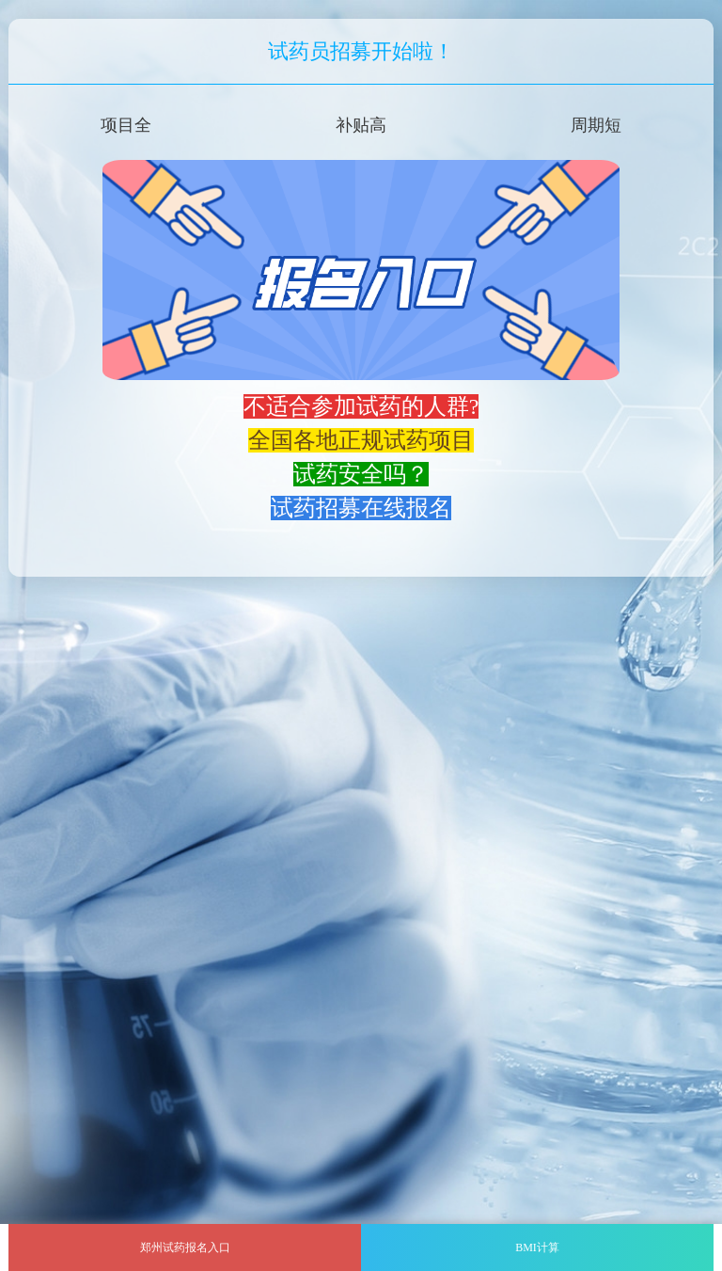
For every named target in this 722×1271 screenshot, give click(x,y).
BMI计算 (537, 1247)
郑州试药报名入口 (185, 1247)
